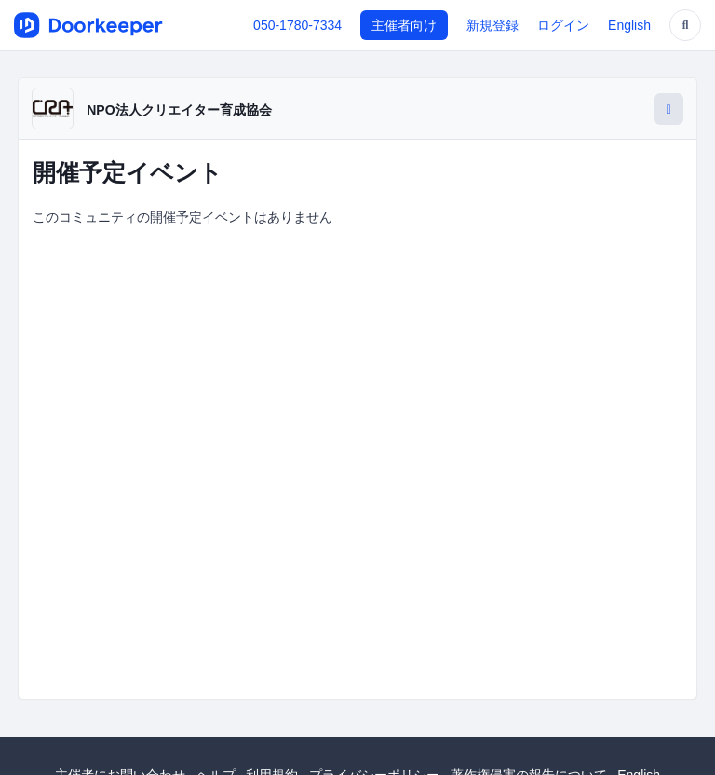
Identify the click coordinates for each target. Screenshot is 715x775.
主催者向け (404, 25)
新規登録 (492, 25)
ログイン (563, 25)
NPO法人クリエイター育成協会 (179, 109)
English (629, 25)
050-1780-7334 (297, 25)
